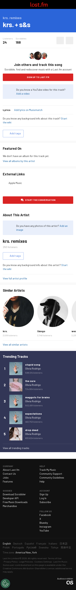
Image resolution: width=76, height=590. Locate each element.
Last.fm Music (60, 561)
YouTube (44, 530)
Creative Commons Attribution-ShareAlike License (28, 568)
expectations (33, 413)
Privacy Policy (11, 561)
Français (41, 543)
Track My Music (47, 469)
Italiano (53, 543)
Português (18, 547)
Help (42, 481)
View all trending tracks (16, 448)
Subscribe (45, 502)
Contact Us (9, 473)
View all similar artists (15, 344)
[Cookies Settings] (5, 583)
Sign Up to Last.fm (38, 77)
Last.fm (39, 4)
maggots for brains (37, 397)
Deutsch (17, 543)
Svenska (43, 547)
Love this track (60, 40)
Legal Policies (26, 561)
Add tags (15, 133)
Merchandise (10, 506)
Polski (6, 547)
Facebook (45, 514)
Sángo (41, 331)
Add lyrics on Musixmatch (28, 109)
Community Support (50, 473)
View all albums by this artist (19, 161)
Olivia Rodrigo (33, 368)
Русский (31, 547)
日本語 (63, 543)
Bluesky (43, 522)
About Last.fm (11, 469)
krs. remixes (15, 241)
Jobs (6, 477)
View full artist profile (15, 278)
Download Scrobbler (14, 494)
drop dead (31, 430)
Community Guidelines (51, 477)
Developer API (10, 498)
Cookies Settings (43, 561)
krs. (5, 331)
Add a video (23, 93)
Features (8, 481)
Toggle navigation (4, 4)
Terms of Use (54, 558)
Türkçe (54, 547)
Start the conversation (40, 200)
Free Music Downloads (15, 502)
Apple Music (15, 182)
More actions (69, 40)
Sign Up (43, 494)
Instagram (45, 526)
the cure (30, 380)
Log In (42, 498)
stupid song (32, 364)
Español (29, 543)
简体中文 (66, 547)
